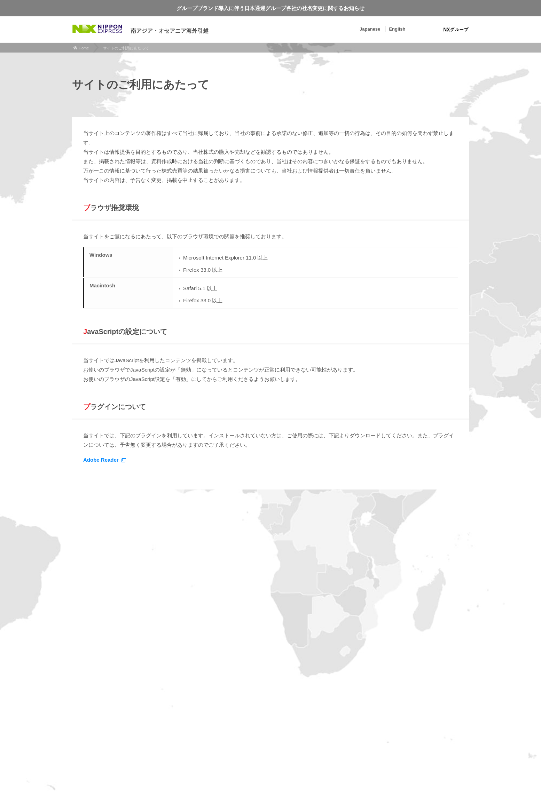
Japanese (370, 29)
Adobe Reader (101, 460)
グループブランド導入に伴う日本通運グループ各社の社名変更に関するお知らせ (270, 8)
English (397, 29)
